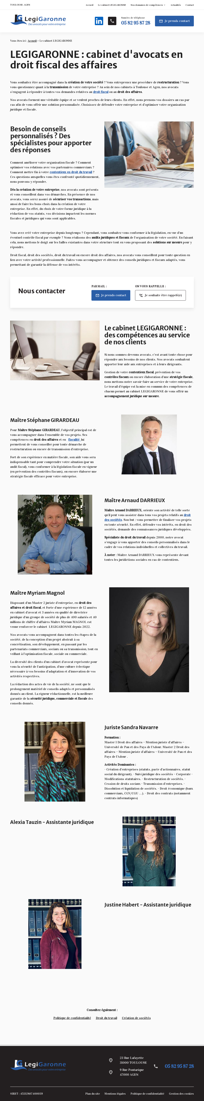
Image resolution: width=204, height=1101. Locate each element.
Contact (189, 5)
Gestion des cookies (181, 1093)
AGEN (27, 4)
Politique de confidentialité (72, 1018)
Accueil (89, 5)
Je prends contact (174, 21)
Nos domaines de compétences (147, 5)
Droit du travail (106, 1018)
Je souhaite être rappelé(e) (160, 295)
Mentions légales (115, 1093)
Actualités (176, 5)
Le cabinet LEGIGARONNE (112, 5)
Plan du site (92, 1093)
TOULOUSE (16, 4)
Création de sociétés (136, 1018)
